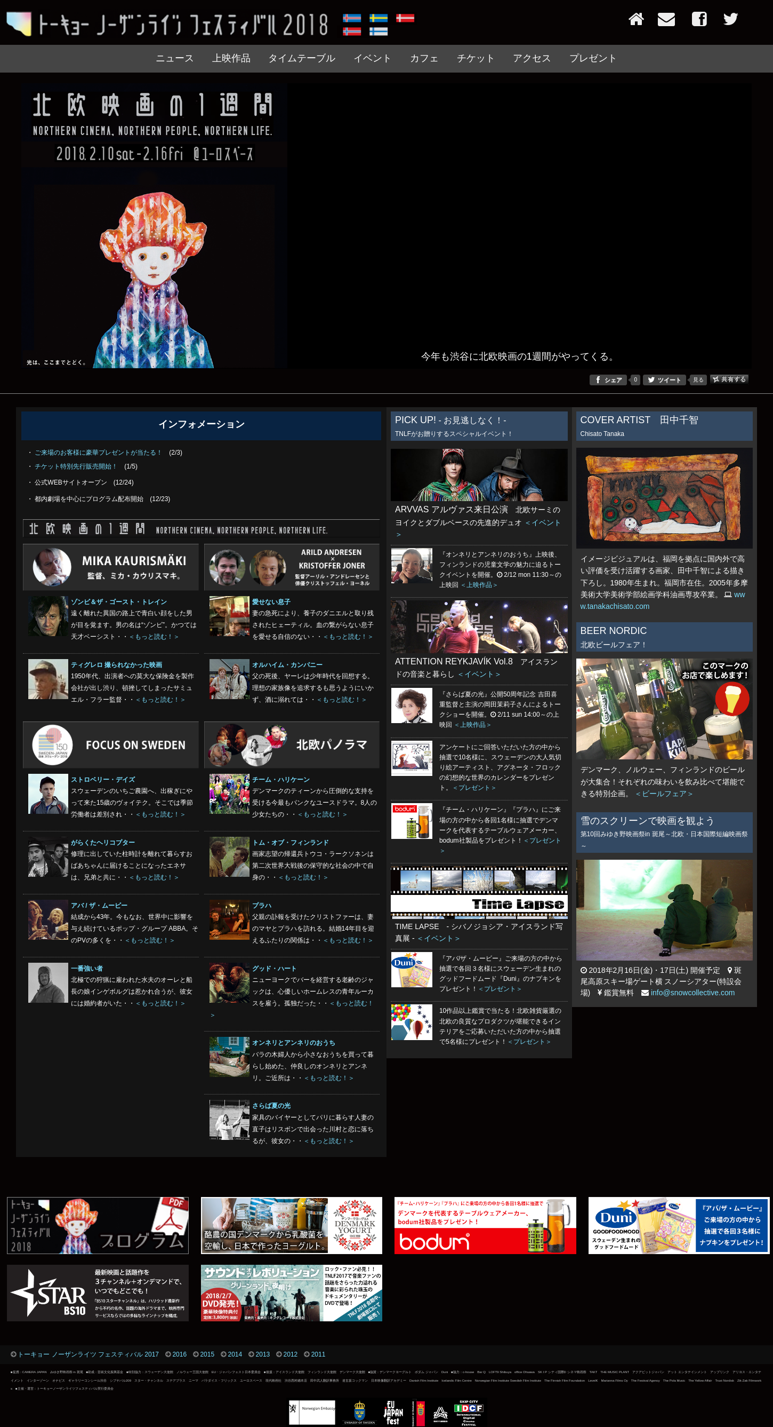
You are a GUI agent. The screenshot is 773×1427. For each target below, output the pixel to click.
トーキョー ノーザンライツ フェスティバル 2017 (88, 1354)
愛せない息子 (271, 602)
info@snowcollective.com (693, 992)
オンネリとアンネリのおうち (293, 1043)
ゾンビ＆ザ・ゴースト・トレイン (119, 602)
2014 (235, 1354)
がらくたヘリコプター (103, 842)
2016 (179, 1354)
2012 (291, 1354)
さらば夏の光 (271, 1105)
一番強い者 (87, 968)
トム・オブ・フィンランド (290, 842)
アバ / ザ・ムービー (99, 905)
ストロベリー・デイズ (103, 779)
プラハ (261, 905)
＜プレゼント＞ (474, 787)
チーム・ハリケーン (281, 779)
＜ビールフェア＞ (664, 793)
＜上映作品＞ (479, 585)
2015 (207, 1354)
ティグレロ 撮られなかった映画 (116, 665)
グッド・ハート (274, 968)
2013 (263, 1354)
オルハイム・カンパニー (287, 665)
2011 (318, 1354)
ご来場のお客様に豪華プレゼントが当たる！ (99, 452)
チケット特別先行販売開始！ (76, 466)
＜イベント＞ (479, 674)
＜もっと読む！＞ (154, 636)
